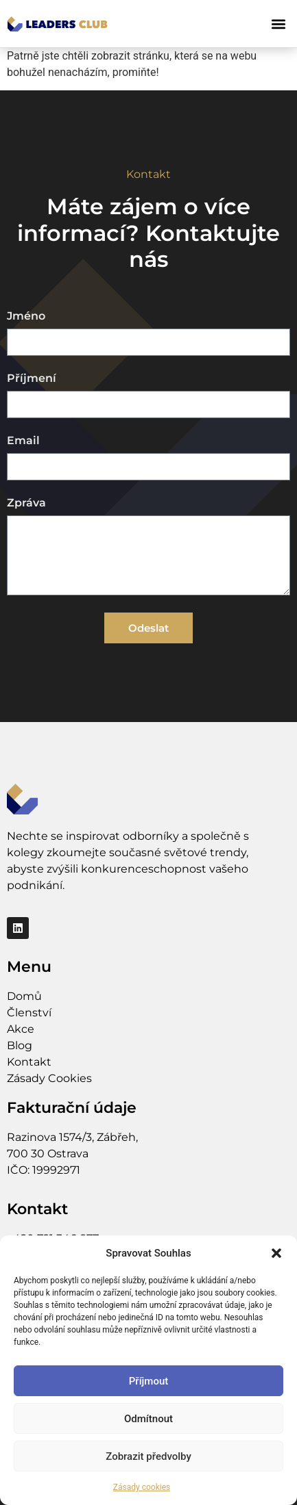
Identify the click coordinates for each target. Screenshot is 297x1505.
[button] (276, 1253)
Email (23, 441)
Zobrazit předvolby (148, 1456)
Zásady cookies (141, 1487)
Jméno (26, 316)
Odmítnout (148, 1419)
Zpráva (26, 503)
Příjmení (31, 379)
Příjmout (148, 1381)
